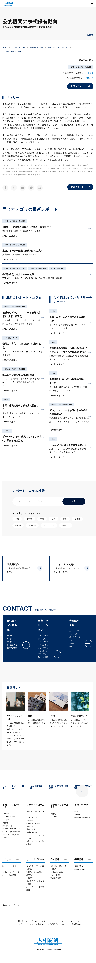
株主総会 (32, 525)
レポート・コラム (19, 47)
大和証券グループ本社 (58, 924)
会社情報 (55, 859)
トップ (5, 47)
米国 (6, 400)
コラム (7, 431)
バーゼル (65, 525)
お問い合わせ (22, 921)
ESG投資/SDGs (57, 268)
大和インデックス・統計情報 (31, 924)
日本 (53, 373)
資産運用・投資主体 (38, 268)
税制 (53, 342)
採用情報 (79, 859)
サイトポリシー (59, 921)
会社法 (18, 525)
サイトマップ (74, 921)
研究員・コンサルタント (59, 806)
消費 (17, 519)
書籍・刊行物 (81, 805)
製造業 (29, 519)
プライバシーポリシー (40, 921)
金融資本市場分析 (37, 47)
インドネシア (49, 525)
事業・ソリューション (11, 806)
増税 (53, 519)
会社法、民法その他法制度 (15, 307)
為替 (65, 519)
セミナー (7, 859)
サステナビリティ (35, 859)
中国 (42, 519)
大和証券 (76, 924)
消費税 (77, 519)
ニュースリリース (11, 905)
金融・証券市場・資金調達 (58, 47)
